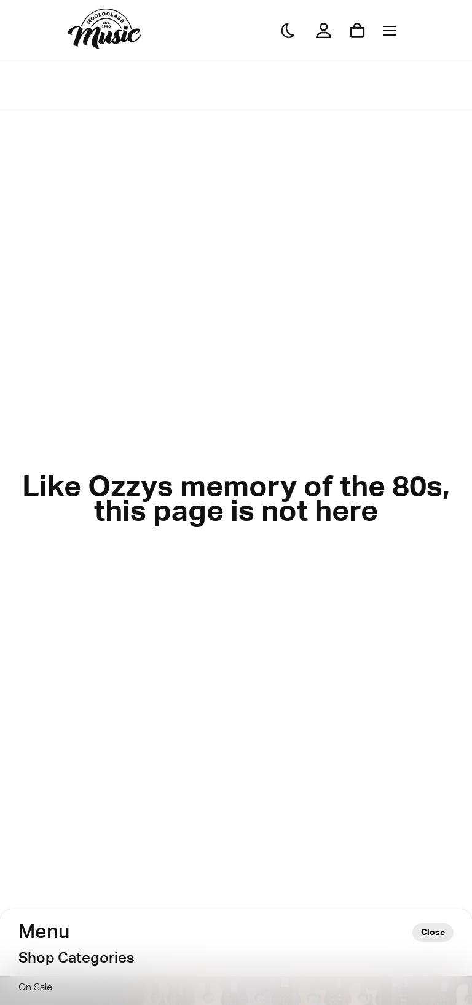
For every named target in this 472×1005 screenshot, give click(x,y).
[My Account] (323, 30)
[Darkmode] (288, 30)
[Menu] (389, 30)
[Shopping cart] (357, 30)
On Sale (35, 988)
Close (433, 932)
